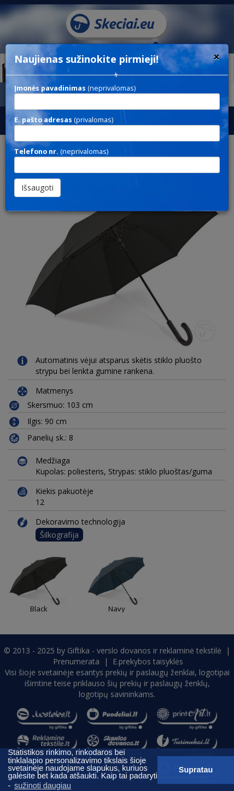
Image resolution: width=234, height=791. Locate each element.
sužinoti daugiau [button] (42, 785)
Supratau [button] (196, 769)
